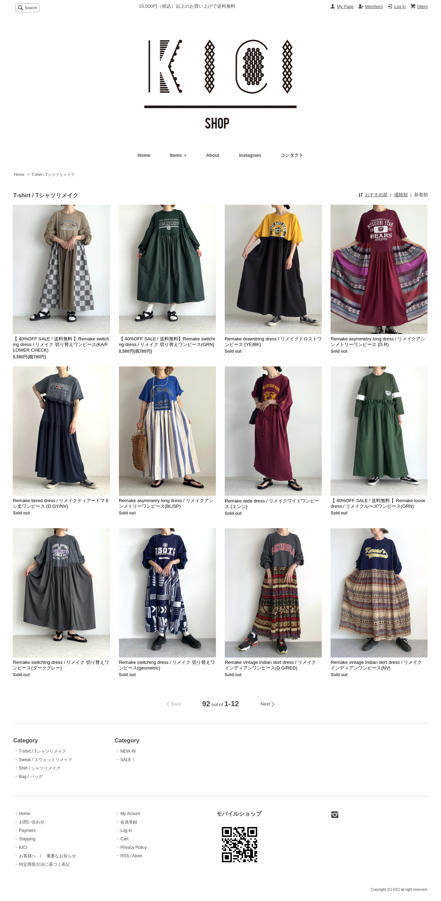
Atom (137, 855)
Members (374, 6)
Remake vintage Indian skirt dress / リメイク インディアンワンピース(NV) (376, 665)
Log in (400, 6)
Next (265, 703)
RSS (124, 855)
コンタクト (291, 155)
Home (144, 155)
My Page (345, 6)
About (212, 155)
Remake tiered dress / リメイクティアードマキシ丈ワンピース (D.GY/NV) (61, 503)
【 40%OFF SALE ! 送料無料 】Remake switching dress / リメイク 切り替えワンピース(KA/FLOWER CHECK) (61, 344)
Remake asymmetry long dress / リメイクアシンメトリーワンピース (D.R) (378, 341)
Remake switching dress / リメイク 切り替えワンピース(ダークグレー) (61, 665)
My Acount (130, 813)
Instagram (250, 155)
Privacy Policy (133, 847)
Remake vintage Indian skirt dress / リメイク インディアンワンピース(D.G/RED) (270, 665)
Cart (124, 839)
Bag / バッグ (31, 776)
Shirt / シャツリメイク (40, 768)
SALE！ (127, 759)
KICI (23, 847)
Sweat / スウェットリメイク (45, 759)
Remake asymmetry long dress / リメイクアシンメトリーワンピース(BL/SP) (166, 503)
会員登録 (128, 822)
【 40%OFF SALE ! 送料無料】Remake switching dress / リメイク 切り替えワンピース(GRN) (167, 341)
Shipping (27, 839)
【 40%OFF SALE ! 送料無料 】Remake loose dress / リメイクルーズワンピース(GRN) (378, 503)
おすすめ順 (376, 194)
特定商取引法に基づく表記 (44, 864)
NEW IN (127, 751)
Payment (27, 830)
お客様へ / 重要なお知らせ (48, 855)
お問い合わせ (31, 822)
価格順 (401, 194)
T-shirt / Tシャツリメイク (53, 174)
